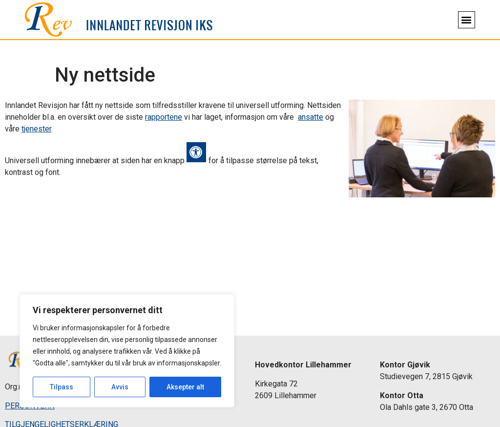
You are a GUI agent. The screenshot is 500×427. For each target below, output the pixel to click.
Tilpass (61, 387)
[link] (118, 19)
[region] (127, 350)
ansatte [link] (310, 117)
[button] (466, 19)
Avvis (119, 387)
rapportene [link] (163, 117)
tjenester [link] (36, 128)
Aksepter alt (185, 387)
